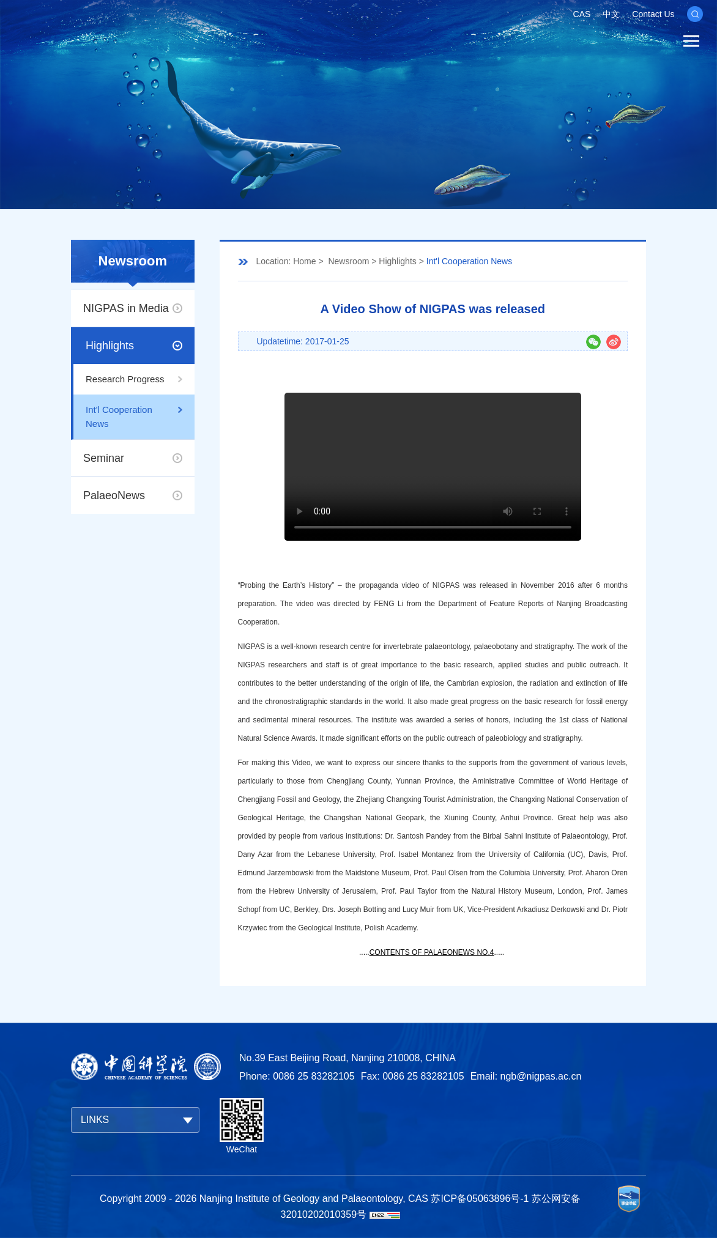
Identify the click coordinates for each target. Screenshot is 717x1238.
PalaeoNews (114, 495)
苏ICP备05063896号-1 (480, 1198)
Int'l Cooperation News (119, 416)
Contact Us (653, 14)
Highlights (110, 345)
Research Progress (125, 379)
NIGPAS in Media (126, 308)
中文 (611, 14)
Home (304, 261)
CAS (582, 14)
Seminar (103, 458)
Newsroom (348, 261)
